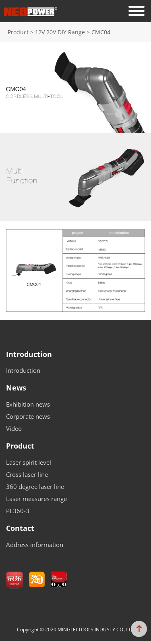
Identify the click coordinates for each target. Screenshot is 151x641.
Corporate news (28, 416)
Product (20, 446)
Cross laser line (27, 474)
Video (14, 428)
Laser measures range (36, 499)
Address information (34, 545)
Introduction (29, 354)
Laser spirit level (28, 462)
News (16, 388)
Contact (20, 528)
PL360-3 (17, 511)
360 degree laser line (35, 486)
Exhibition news (28, 404)
